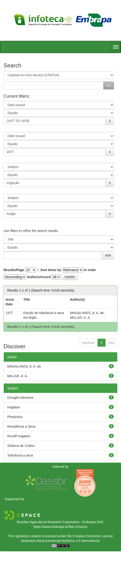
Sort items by (50, 270)
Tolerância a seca (20, 455)
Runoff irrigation (18, 436)
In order (90, 270)
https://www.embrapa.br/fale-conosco (60, 527)
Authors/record (39, 277)
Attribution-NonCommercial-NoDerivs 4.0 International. (60, 541)
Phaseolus (15, 417)
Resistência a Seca (21, 426)
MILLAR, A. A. (80, 317)
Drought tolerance (20, 397)
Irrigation (13, 407)
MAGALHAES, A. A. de (87, 313)
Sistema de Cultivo (21, 446)
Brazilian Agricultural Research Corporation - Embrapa (56, 522)
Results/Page (14, 270)
